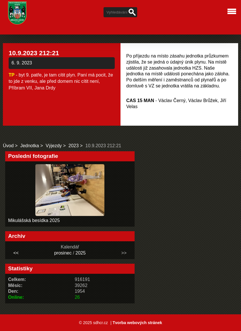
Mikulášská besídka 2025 (34, 220)
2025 (80, 252)
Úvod (8, 145)
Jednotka (29, 145)
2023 (73, 145)
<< (16, 252)
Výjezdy (54, 145)
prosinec (62, 252)
